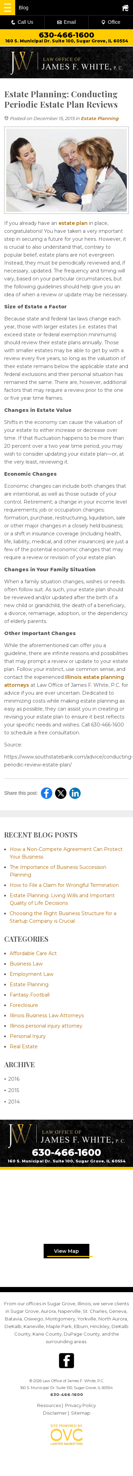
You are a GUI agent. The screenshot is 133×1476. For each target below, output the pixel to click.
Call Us (22, 22)
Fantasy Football (30, 995)
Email (66, 22)
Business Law (26, 964)
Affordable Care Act (33, 953)
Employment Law (31, 974)
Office (110, 22)
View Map (66, 1251)
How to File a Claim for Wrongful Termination (64, 885)
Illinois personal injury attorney (46, 1026)
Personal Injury (28, 1036)
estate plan (73, 223)
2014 (12, 1102)
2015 (11, 1090)
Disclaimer (55, 1413)
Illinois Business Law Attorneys (47, 1015)
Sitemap (80, 1413)
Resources (49, 1405)
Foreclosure (24, 1005)
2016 (11, 1079)
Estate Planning (99, 118)
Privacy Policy (80, 1405)
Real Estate (24, 1046)
